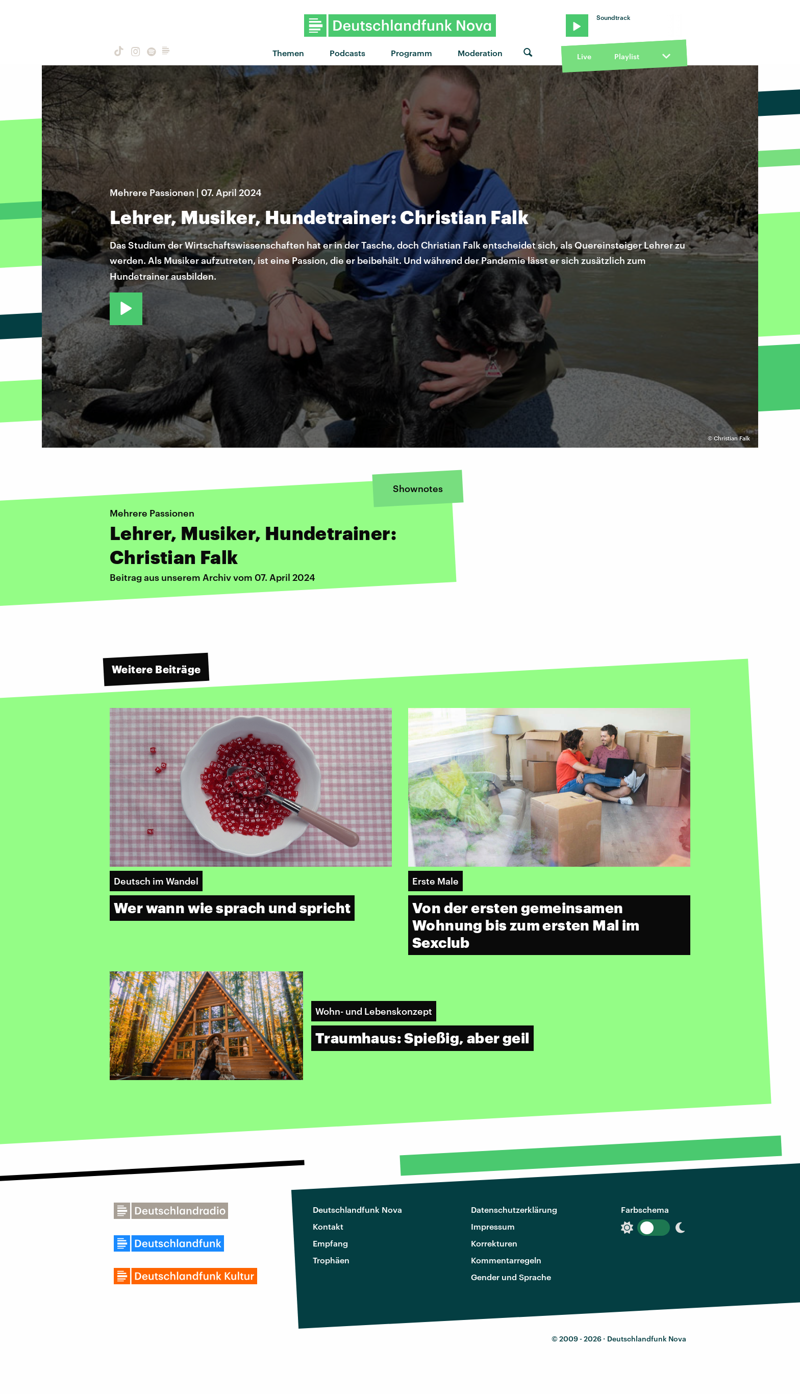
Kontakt (328, 1226)
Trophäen (331, 1260)
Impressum (493, 1226)
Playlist (626, 56)
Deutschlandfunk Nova (357, 1209)
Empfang (330, 1243)
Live (584, 56)
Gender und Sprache (511, 1277)
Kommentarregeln (506, 1260)
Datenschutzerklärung (514, 1209)
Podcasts (347, 53)
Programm (411, 53)
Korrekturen (494, 1243)
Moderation (480, 53)
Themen (288, 53)
